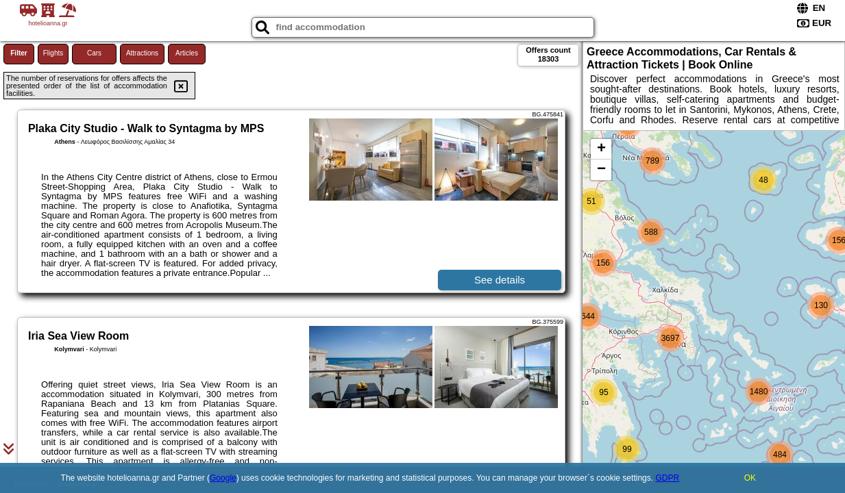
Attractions (142, 53)
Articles (186, 53)
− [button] (601, 170)
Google (223, 478)
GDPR (667, 478)
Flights (53, 53)
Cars (94, 53)
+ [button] (601, 149)
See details (499, 280)
